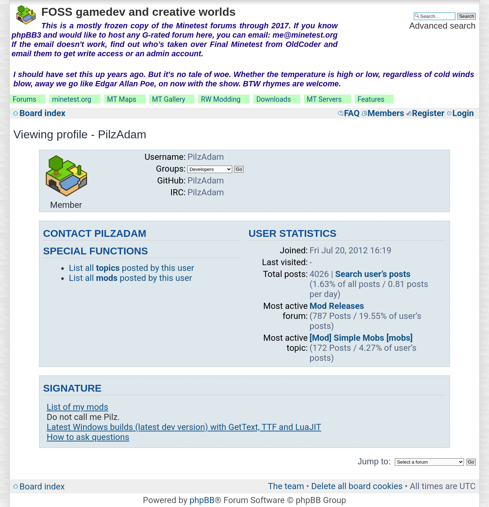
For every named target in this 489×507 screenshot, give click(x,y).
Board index (42, 113)
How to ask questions (88, 437)
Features (371, 99)
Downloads (273, 99)
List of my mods (77, 407)
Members (386, 113)
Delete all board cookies (357, 486)
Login (463, 113)
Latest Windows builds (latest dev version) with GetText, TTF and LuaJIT (184, 427)
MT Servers (324, 99)
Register (428, 113)
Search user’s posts (373, 274)
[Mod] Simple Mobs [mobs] (361, 338)
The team (286, 486)
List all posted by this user (131, 268)
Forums (24, 99)
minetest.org (71, 99)
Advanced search (442, 25)
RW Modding (220, 99)
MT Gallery (168, 99)
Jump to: (374, 461)
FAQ (351, 113)
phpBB (202, 500)
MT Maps (121, 99)
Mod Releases (337, 306)
